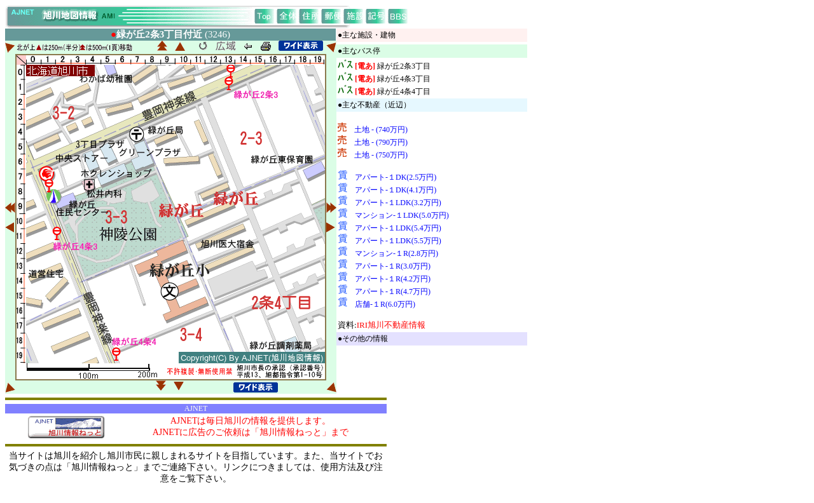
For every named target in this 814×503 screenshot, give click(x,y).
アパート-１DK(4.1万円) (395, 189)
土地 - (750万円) (381, 155)
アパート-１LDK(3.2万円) (398, 202)
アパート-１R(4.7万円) (393, 291)
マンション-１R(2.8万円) (396, 253)
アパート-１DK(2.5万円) (395, 177)
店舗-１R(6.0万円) (385, 304)
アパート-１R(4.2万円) (393, 278)
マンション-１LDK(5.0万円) (402, 215)
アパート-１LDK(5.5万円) (398, 240)
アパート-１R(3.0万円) (393, 266)
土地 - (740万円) (381, 129)
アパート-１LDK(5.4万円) (398, 228)
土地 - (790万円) (381, 142)
